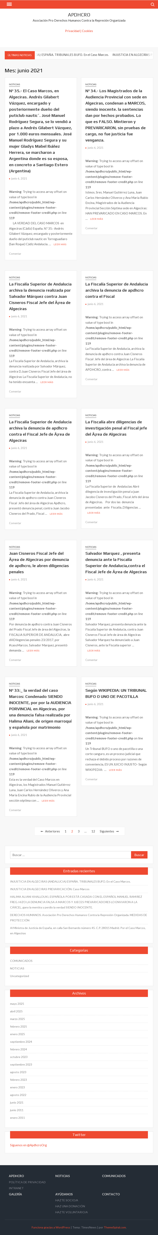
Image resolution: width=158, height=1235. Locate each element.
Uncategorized (19, 976)
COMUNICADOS (21, 960)
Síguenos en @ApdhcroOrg (28, 1145)
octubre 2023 (19, 1057)
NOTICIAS (14, 84)
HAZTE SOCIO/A (66, 1200)
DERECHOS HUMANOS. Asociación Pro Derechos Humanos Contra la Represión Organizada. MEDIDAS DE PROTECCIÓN (78, 917)
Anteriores (52, 831)
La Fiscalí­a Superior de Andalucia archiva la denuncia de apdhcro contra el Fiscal (116, 290)
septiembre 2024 (21, 1041)
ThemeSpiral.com (115, 1227)
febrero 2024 (18, 1049)
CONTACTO (111, 1194)
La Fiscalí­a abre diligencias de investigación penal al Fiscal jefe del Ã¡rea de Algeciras (116, 427)
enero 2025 (17, 1034)
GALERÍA (15, 1194)
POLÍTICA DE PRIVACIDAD (27, 1182)
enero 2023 (17, 1087)
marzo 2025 (17, 1019)
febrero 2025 (18, 1026)
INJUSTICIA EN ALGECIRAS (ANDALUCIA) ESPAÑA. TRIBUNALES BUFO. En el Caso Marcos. (70, 881)
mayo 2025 (17, 1003)
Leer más (60, 244)
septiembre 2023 (21, 1064)
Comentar (15, 253)
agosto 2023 (18, 1072)
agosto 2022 (18, 1095)
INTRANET (16, 1188)
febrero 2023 (18, 1079)
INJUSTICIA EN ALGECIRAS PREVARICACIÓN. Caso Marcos (49, 889)
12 (93, 831)
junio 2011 (16, 1110)
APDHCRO (79, 14)
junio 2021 (16, 1102)
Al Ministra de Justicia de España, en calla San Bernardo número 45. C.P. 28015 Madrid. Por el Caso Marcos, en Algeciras (78, 930)
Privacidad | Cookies (79, 31)
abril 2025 (16, 1011)
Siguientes (107, 831)
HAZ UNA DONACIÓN (70, 1206)
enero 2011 (17, 1117)
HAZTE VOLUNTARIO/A (71, 1212)
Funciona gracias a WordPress (51, 1227)
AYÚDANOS (64, 1194)
